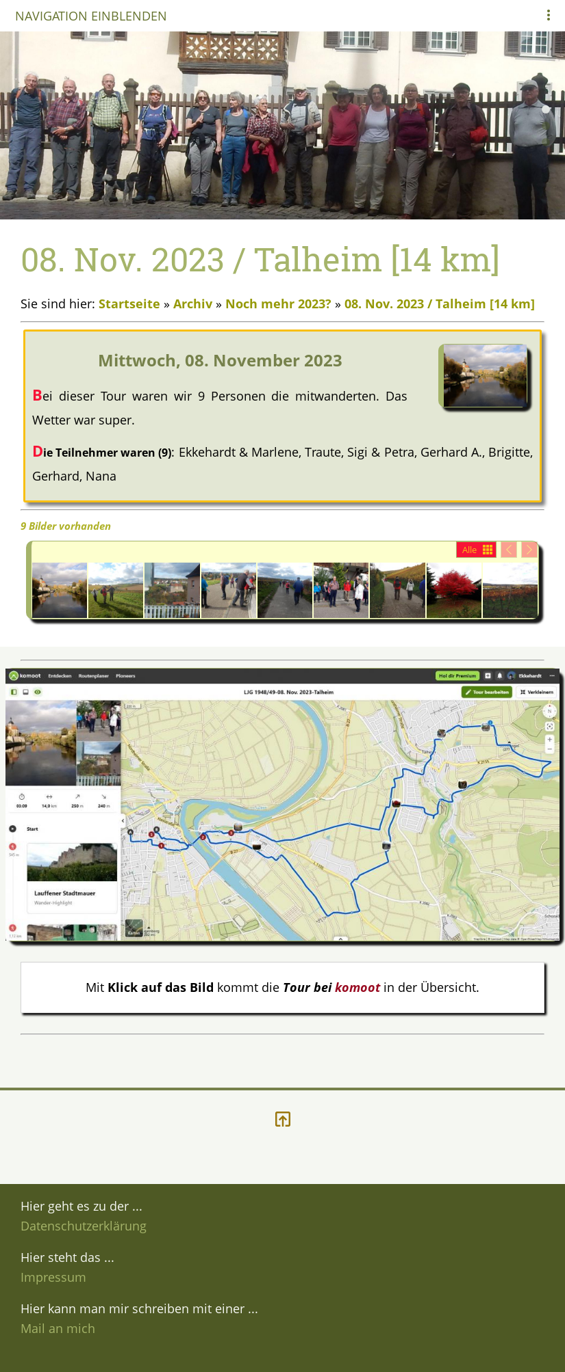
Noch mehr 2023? (278, 303)
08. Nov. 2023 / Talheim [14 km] (439, 303)
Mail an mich (58, 1328)
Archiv (192, 303)
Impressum (53, 1277)
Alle (469, 549)
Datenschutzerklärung (84, 1226)
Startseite (129, 303)
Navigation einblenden (91, 16)
